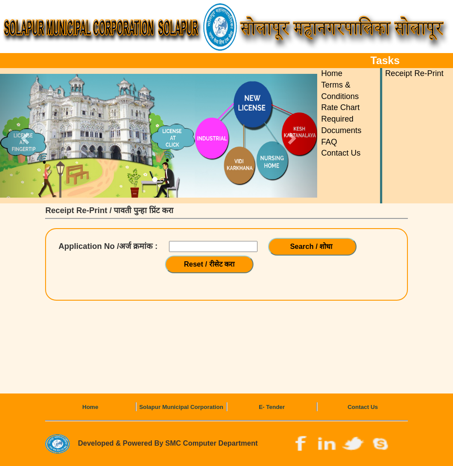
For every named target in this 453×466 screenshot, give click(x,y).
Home (331, 73)
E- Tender (272, 407)
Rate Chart (340, 107)
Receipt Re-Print (414, 73)
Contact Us (341, 153)
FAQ (329, 142)
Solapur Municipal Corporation (181, 407)
